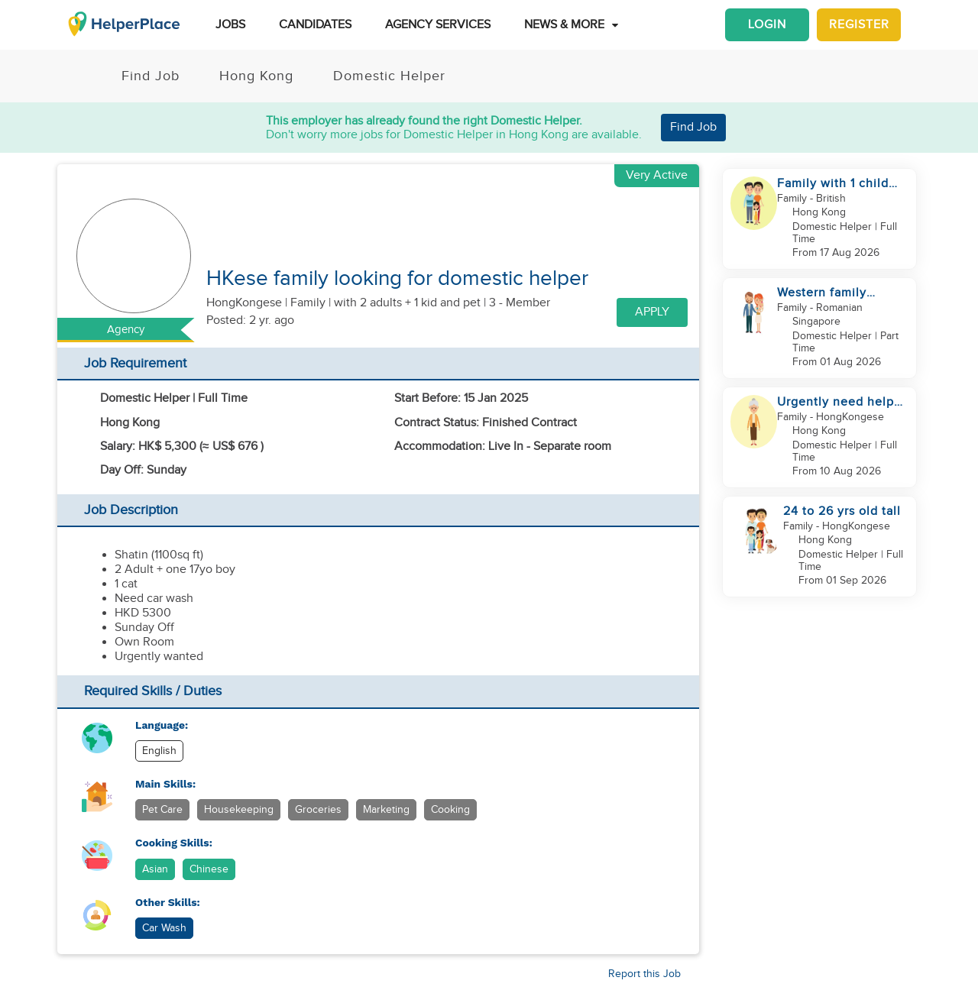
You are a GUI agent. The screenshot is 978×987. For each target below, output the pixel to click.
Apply (652, 312)
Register (859, 25)
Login (767, 25)
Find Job (693, 127)
